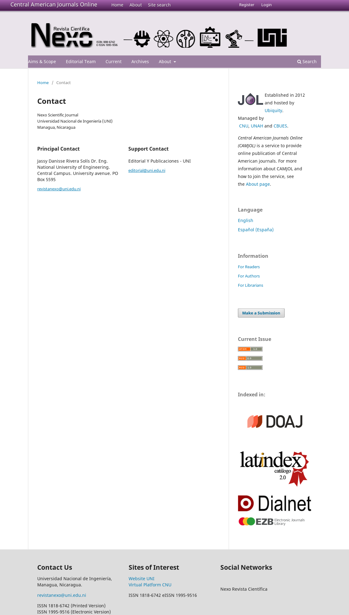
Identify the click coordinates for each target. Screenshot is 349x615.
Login (266, 4)
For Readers (249, 266)
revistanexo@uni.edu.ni (59, 189)
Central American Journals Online (53, 4)
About (136, 5)
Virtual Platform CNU (150, 585)
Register (246, 4)
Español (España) (256, 230)
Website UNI (141, 578)
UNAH (257, 126)
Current (114, 61)
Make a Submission (261, 313)
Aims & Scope (42, 61)
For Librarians (250, 285)
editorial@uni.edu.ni (146, 170)
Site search (159, 5)
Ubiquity (273, 110)
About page (258, 184)
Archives (140, 61)
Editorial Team (81, 61)
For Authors (249, 276)
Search (307, 61)
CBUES (280, 126)
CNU (243, 126)
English (245, 220)
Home (117, 5)
